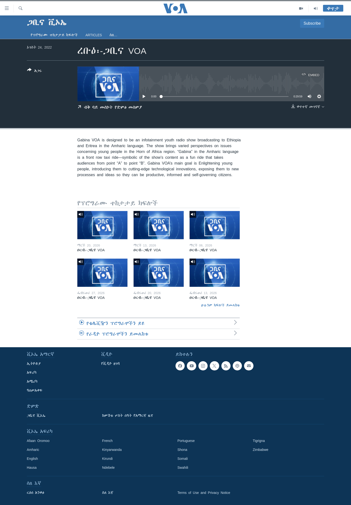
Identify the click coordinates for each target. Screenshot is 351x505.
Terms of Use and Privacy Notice (203, 493)
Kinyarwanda (112, 449)
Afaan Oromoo (38, 441)
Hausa (31, 467)
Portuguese (186, 441)
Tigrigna (259, 441)
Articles (93, 35)
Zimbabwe (260, 449)
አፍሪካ (31, 372)
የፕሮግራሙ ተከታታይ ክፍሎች (54, 35)
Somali (182, 458)
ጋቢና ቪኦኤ (36, 415)
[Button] (34, 71)
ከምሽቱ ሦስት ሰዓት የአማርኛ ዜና (127, 415)
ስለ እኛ (107, 493)
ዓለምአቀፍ (34, 390)
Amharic (33, 449)
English (32, 458)
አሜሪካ (32, 381)
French (107, 441)
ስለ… (113, 35)
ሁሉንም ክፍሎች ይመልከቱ (220, 305)
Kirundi (107, 458)
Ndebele (108, 467)
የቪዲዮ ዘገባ (110, 363)
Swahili (182, 467)
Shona (182, 449)
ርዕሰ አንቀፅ (35, 493)
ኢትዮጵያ (34, 363)
